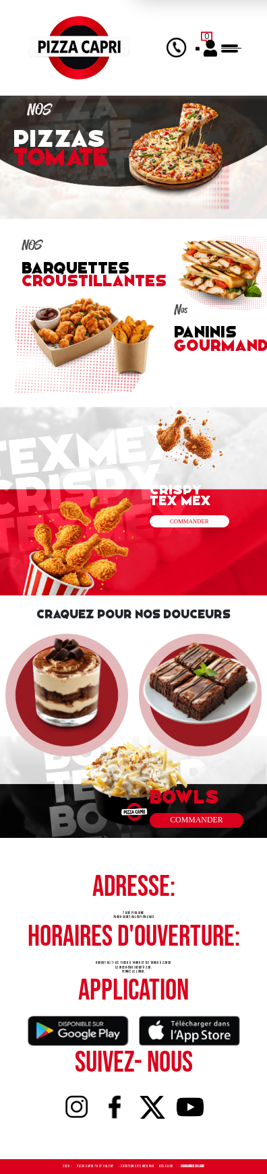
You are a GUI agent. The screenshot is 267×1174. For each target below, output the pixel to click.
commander (196, 819)
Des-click (166, 1166)
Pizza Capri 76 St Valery (96, 1166)
